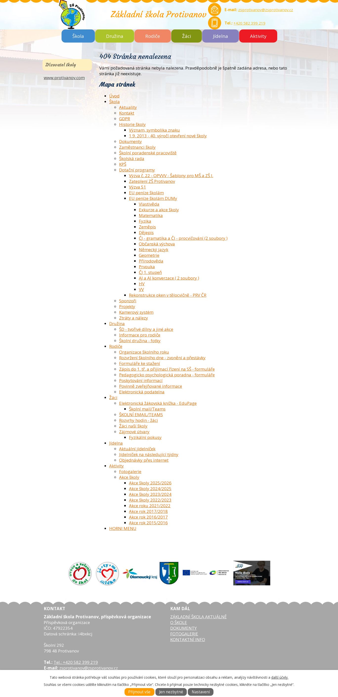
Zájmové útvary (134, 431)
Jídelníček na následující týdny (148, 454)
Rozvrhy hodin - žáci (138, 420)
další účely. (279, 677)
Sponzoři (127, 301)
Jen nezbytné (171, 692)
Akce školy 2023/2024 (150, 494)
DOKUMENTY (183, 628)
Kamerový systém (136, 312)
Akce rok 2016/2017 (148, 517)
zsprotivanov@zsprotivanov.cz (265, 9)
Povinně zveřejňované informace (150, 386)
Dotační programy (137, 170)
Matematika (151, 215)
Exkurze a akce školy (159, 210)
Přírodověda (151, 261)
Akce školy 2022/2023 (150, 500)
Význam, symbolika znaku (154, 130)
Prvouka (147, 266)
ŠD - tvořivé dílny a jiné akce (146, 329)
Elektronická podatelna (142, 392)
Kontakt (126, 113)
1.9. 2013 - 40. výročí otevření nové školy (168, 136)
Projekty (127, 306)
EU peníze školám (146, 192)
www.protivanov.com (64, 77)
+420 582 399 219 (249, 23)
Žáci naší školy (133, 426)
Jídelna (220, 36)
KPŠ (122, 164)
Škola (78, 36)
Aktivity (258, 36)
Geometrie (149, 255)
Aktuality (128, 107)
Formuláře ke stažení (139, 363)
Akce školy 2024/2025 (150, 488)
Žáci (186, 36)
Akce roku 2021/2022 (149, 505)
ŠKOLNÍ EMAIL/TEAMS (141, 414)
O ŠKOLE (178, 622)
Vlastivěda (149, 204)
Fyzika (145, 221)
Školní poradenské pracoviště (148, 153)
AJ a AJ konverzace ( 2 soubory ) (169, 278)
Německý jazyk (153, 249)
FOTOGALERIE (184, 634)
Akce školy (129, 477)
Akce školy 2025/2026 (150, 483)
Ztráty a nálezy (133, 318)
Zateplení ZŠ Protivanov (152, 181)
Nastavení (201, 692)
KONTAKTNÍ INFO (187, 639)
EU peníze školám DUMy (153, 198)
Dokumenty (130, 141)
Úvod (114, 96)
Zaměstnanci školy (137, 147)
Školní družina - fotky (140, 340)
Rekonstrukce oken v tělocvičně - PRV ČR (167, 295)
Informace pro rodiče (139, 335)
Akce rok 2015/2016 (148, 523)
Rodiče (152, 36)
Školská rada (131, 158)
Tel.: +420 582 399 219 (76, 662)
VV (141, 289)
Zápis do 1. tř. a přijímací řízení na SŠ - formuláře (167, 369)
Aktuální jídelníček (137, 449)
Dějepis (146, 232)
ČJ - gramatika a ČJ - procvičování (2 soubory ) (183, 238)
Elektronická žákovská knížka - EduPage (158, 403)
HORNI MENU (122, 528)
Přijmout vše (139, 692)
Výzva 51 (137, 187)
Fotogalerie (130, 471)
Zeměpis (147, 227)
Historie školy (132, 124)
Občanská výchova (157, 244)
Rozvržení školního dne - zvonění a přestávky (162, 358)
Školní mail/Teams (147, 409)
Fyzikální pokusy (145, 437)
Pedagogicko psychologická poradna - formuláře (167, 375)
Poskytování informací (141, 380)
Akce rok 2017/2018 (148, 511)
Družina (114, 36)
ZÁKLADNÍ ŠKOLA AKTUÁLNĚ (198, 617)
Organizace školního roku (144, 352)
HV (142, 284)
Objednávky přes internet (144, 460)
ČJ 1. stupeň (150, 272)
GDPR (124, 118)
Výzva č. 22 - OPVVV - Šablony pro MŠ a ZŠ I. (171, 175)
